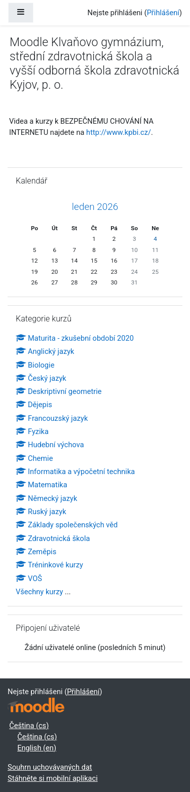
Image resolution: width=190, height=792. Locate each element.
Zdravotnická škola (53, 538)
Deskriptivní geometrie (59, 391)
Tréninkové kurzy (49, 564)
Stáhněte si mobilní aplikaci (53, 778)
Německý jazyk (46, 498)
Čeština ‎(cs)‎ (29, 725)
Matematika (41, 484)
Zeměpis (36, 551)
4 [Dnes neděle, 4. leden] (155, 238)
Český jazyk (41, 378)
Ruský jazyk (41, 511)
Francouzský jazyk (52, 418)
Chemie (34, 458)
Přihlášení (163, 12)
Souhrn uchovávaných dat (50, 767)
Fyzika (32, 431)
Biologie (35, 365)
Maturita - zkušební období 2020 (75, 338)
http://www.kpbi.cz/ (118, 132)
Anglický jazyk (45, 351)
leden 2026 (95, 206)
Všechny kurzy (39, 591)
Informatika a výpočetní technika (75, 471)
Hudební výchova (50, 444)
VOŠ (29, 578)
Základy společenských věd (67, 524)
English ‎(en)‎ (36, 747)
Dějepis (34, 404)
